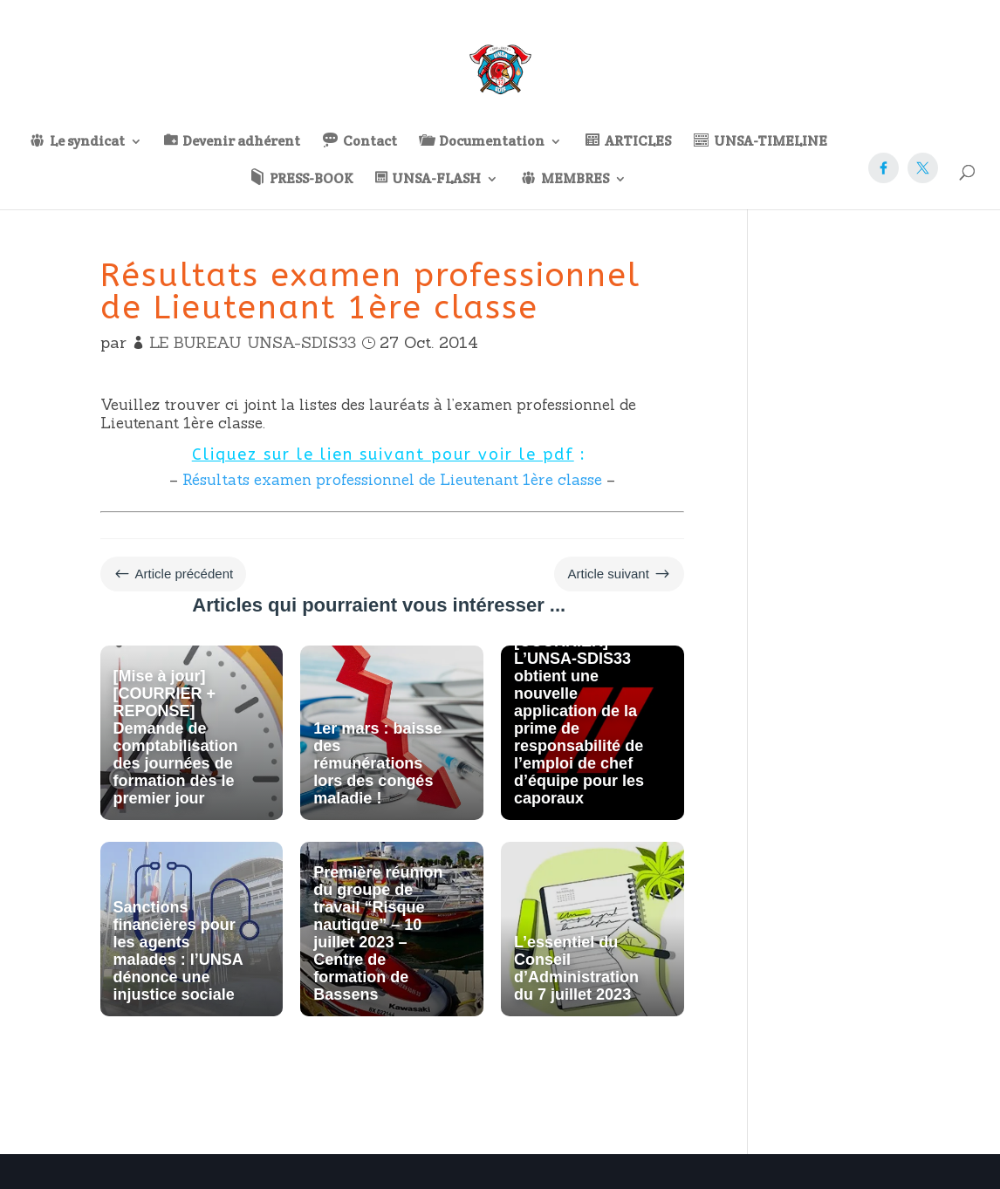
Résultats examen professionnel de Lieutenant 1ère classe (392, 479)
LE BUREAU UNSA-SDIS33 (252, 342)
